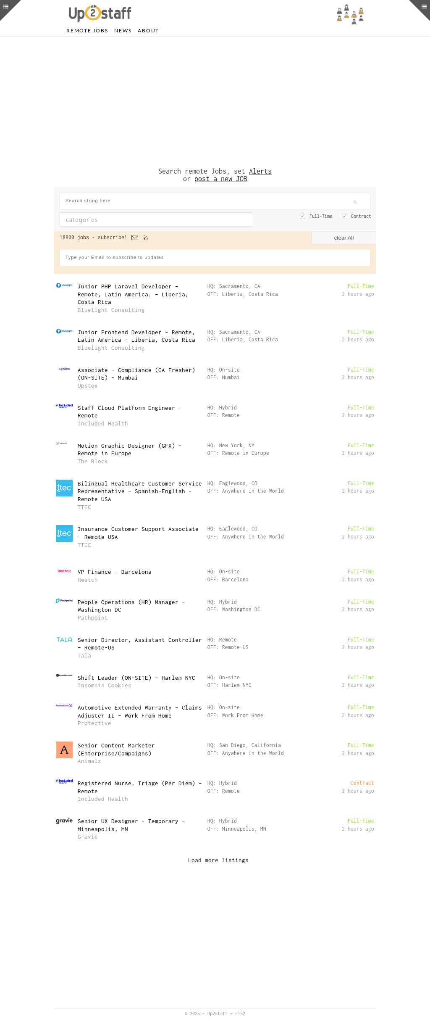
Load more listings (218, 860)
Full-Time (320, 216)
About (148, 30)
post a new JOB (220, 178)
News (122, 30)
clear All (344, 238)
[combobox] (156, 219)
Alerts (260, 171)
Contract (361, 216)
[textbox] (133, 219)
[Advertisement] (215, 102)
